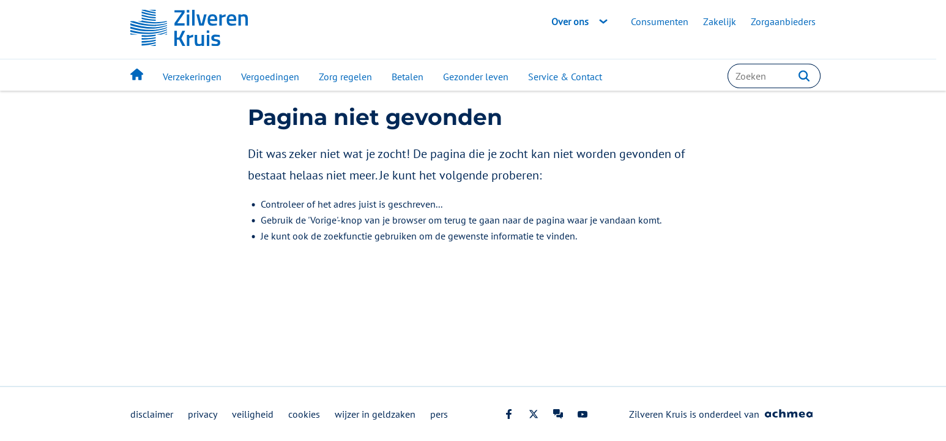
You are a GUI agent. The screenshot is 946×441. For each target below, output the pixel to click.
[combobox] (774, 76)
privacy (202, 414)
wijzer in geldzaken (375, 414)
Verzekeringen (192, 76)
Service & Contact (565, 76)
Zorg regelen (345, 76)
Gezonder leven (475, 76)
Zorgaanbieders (783, 21)
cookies (304, 414)
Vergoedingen (270, 76)
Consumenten (659, 21)
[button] (804, 76)
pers (439, 414)
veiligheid (253, 414)
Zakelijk (719, 21)
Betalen (407, 76)
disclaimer (151, 414)
